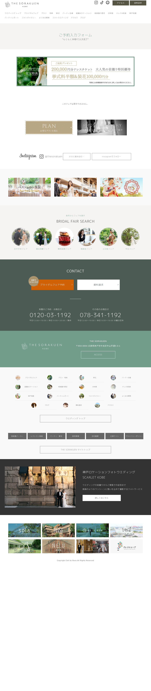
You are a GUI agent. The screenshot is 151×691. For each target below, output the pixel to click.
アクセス (121, 3)
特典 (51, 13)
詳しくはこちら (101, 498)
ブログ (83, 17)
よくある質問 (44, 17)
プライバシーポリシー (134, 436)
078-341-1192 (100, 315)
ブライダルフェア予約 (52, 284)
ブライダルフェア (31, 13)
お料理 (110, 13)
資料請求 (138, 3)
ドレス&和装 (121, 13)
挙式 (58, 13)
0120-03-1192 (50, 315)
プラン (44, 13)
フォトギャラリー (29, 17)
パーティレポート (12, 17)
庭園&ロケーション (84, 13)
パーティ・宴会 (56, 436)
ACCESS (98, 354)
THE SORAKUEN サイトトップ (75, 449)
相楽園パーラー (17, 436)
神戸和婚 (132, 13)
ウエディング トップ (13, 13)
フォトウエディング (60, 17)
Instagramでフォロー (111, 156)
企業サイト (114, 436)
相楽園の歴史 (100, 13)
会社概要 (95, 436)
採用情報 (75, 436)
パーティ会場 (68, 13)
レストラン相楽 (37, 436)
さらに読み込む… (76, 156)
